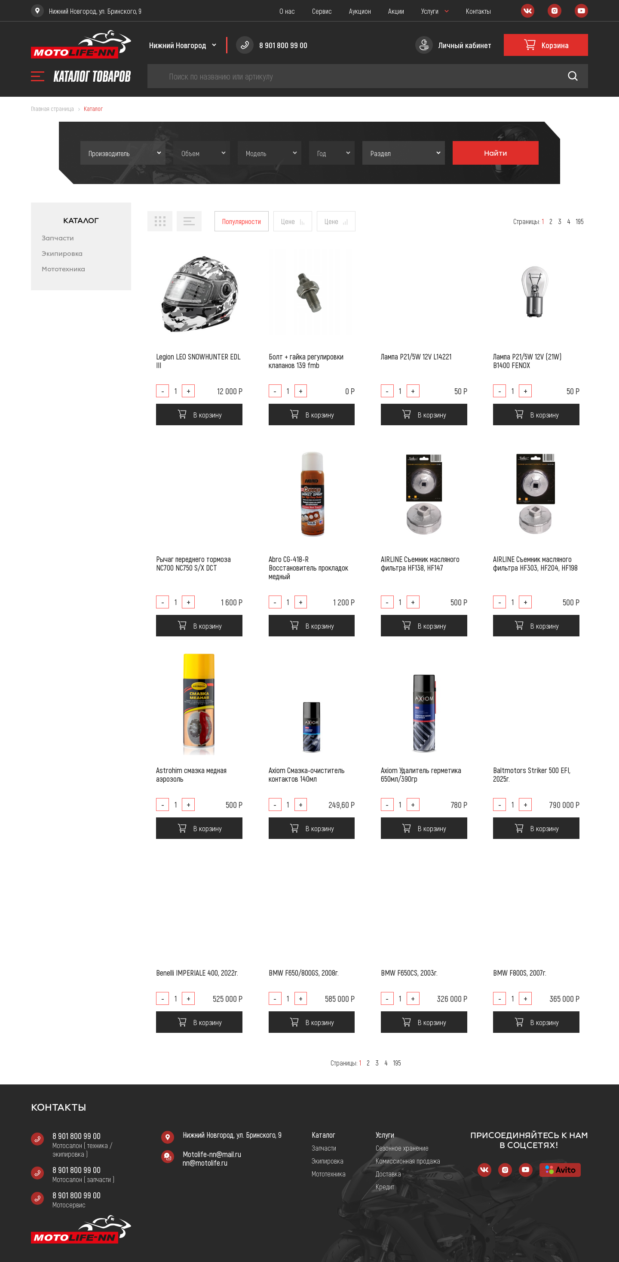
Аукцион (360, 10)
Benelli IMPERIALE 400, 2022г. (197, 972)
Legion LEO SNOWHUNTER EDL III (198, 360)
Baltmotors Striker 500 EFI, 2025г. (531, 774)
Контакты (478, 10)
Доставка (388, 1173)
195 (580, 221)
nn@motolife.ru (205, 1162)
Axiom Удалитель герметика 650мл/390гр (421, 774)
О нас (287, 10)
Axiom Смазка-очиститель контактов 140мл (307, 774)
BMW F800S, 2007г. (519, 972)
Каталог (323, 1134)
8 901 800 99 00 (76, 1135)
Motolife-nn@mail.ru (212, 1154)
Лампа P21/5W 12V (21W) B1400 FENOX (527, 360)
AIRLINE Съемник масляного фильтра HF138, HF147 (420, 563)
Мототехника (63, 269)
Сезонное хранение (402, 1147)
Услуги (429, 10)
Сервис (322, 10)
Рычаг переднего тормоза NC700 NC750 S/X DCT (193, 563)
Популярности (241, 221)
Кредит (385, 1186)
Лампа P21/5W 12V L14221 (416, 356)
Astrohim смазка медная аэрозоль (191, 774)
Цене (288, 221)
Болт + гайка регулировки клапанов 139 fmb (306, 360)
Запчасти (58, 238)
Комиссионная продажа (408, 1160)
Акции (396, 10)
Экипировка (62, 254)
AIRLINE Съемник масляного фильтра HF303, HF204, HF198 (535, 563)
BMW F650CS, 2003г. (409, 972)
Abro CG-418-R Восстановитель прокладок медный (308, 567)
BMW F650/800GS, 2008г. (304, 972)
